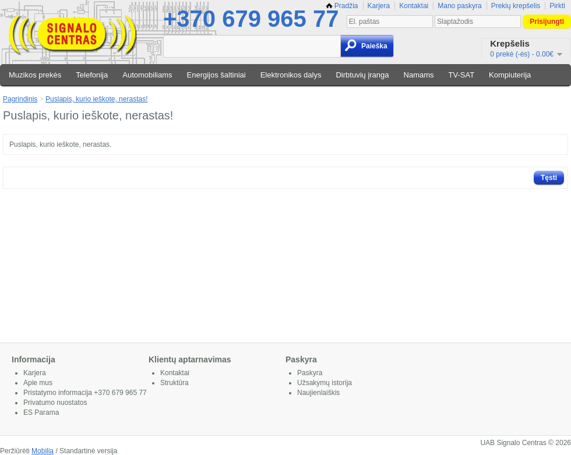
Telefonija (92, 74)
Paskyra (309, 373)
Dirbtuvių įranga (362, 74)
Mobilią (42, 451)
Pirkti (557, 6)
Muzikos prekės (35, 74)
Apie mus (37, 383)
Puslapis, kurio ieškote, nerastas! (96, 99)
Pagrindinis (20, 99)
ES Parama (41, 412)
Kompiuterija (510, 74)
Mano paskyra (459, 6)
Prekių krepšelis (516, 6)
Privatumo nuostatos (55, 402)
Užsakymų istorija (324, 383)
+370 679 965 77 (251, 18)
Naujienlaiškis (318, 393)
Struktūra (174, 383)
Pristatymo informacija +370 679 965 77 (85, 393)
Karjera (379, 6)
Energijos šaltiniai (216, 74)
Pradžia (342, 6)
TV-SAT (462, 74)
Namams (419, 74)
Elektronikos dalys (291, 74)
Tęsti (549, 178)
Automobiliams (147, 74)
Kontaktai (413, 6)
